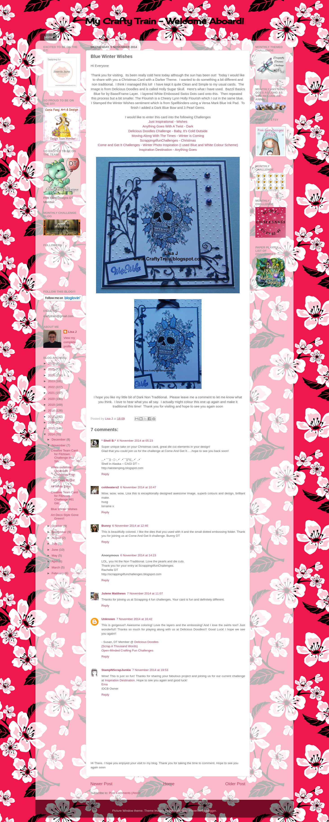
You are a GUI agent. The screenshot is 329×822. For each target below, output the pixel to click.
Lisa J (72, 331)
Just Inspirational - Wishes (167, 121)
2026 (52, 363)
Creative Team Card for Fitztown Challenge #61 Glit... (64, 498)
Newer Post (101, 783)
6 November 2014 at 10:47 (138, 487)
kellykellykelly (178, 810)
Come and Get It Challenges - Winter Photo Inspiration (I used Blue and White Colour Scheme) (168, 145)
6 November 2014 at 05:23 (135, 440)
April (55, 561)
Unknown (108, 619)
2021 (52, 393)
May (55, 555)
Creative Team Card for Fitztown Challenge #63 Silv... (64, 456)
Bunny (106, 525)
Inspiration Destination (120, 680)
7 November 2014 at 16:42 (134, 619)
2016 (52, 422)
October (57, 526)
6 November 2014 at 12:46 (130, 525)
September (59, 532)
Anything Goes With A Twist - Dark (168, 126)
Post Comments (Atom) (124, 793)
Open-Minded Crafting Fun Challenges (127, 650)
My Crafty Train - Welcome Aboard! (164, 21)
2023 (52, 381)
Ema (104, 684)
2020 (52, 399)
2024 (52, 375)
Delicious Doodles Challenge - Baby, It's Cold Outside (167, 131)
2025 (52, 369)
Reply (105, 474)
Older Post (235, 783)
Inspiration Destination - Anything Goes (168, 149)
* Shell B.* (108, 440)
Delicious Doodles (146, 642)
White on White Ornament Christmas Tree (63, 471)
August (57, 537)
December (59, 439)
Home (48, 37)
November (59, 445)
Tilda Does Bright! (63, 480)
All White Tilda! (61, 486)
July (55, 543)
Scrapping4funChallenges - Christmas (168, 140)
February (58, 573)
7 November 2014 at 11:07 (145, 593)
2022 (52, 387)
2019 (52, 404)
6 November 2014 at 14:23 (138, 555)
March (56, 567)
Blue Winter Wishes (64, 509)
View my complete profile (70, 342)
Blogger (211, 810)
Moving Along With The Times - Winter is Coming (168, 136)
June (55, 549)
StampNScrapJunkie (116, 670)
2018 (52, 410)
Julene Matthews (113, 593)
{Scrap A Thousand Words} (119, 646)
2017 (52, 416)
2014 (52, 434)
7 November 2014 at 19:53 (150, 670)
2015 (52, 428)
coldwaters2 (110, 487)
